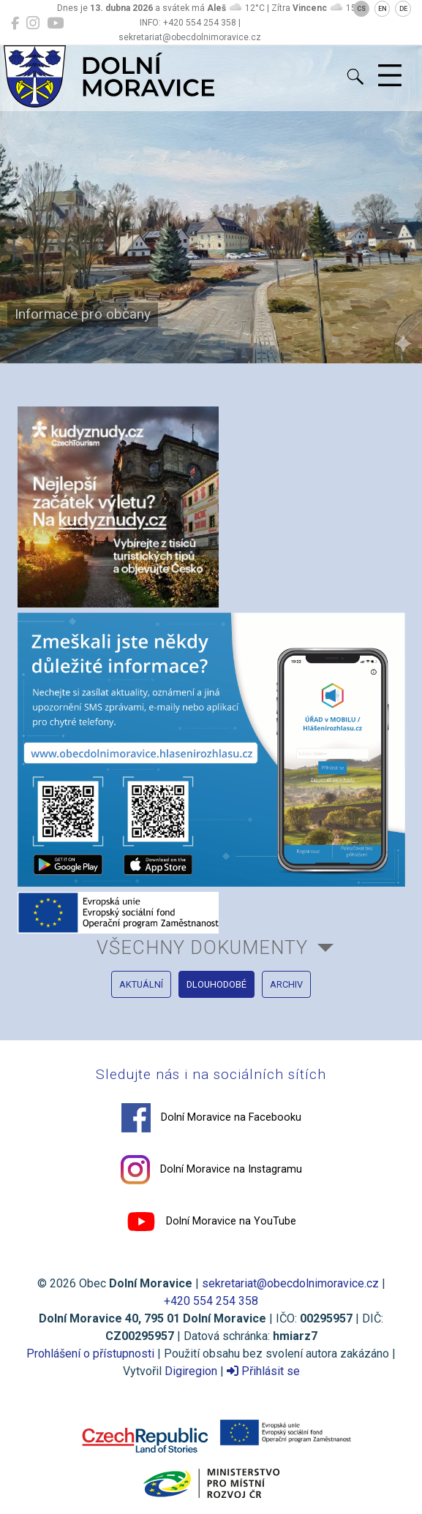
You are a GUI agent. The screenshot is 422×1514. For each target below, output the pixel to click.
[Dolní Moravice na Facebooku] (15, 23)
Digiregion (191, 1371)
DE (403, 8)
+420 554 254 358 (211, 1301)
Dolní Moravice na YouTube (211, 1221)
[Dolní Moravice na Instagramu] (32, 23)
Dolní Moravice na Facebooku (211, 1117)
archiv (286, 984)
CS (361, 8)
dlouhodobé (216, 984)
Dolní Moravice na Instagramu (211, 1169)
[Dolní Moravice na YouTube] (55, 23)
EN (382, 8)
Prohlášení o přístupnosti (90, 1353)
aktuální (141, 984)
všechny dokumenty (202, 947)
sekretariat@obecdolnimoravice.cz (290, 1283)
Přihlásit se (263, 1371)
